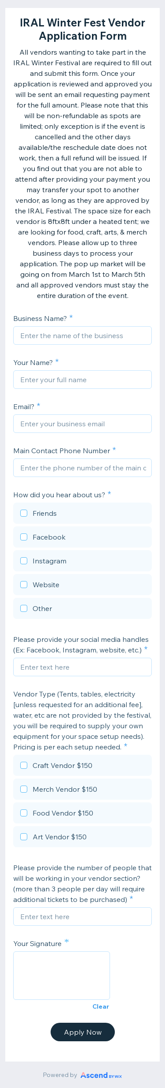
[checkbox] (82, 514)
